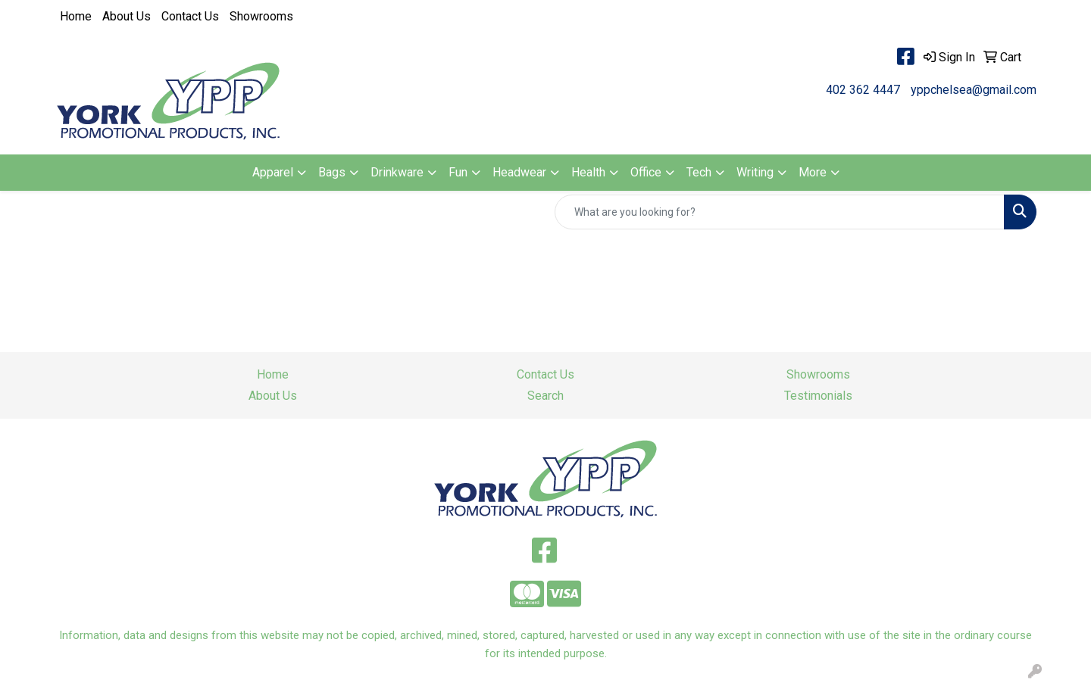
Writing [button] (755, 172)
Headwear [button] (519, 172)
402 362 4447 (863, 90)
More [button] (813, 172)
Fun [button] (458, 172)
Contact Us (190, 16)
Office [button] (645, 172)
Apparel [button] (272, 172)
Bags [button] (331, 172)
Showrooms (261, 16)
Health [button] (588, 172)
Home (76, 16)
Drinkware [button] (397, 172)
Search (545, 395)
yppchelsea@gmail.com (973, 90)
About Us (126, 16)
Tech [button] (698, 172)
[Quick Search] (780, 212)
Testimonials (818, 395)
